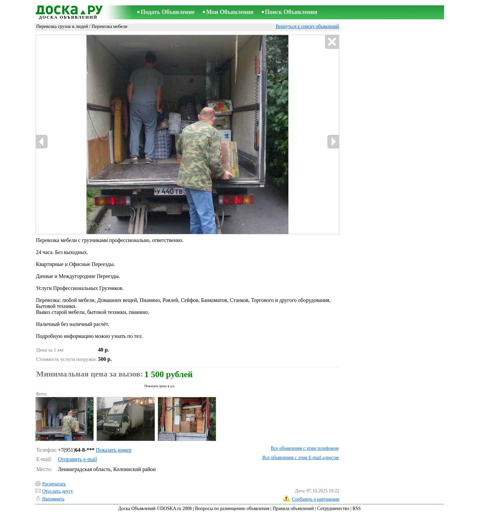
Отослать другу (57, 491)
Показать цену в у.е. (159, 386)
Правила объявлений (293, 508)
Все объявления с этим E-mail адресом (300, 457)
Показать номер (113, 450)
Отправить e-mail (77, 459)
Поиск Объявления (291, 12)
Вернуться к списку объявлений (307, 26)
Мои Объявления (229, 12)
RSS (357, 508)
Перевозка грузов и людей (62, 26)
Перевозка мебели (109, 26)
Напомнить (53, 498)
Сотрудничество (333, 508)
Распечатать (54, 483)
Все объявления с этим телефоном (305, 448)
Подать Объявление (168, 12)
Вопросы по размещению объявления (232, 508)
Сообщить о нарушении (315, 499)
